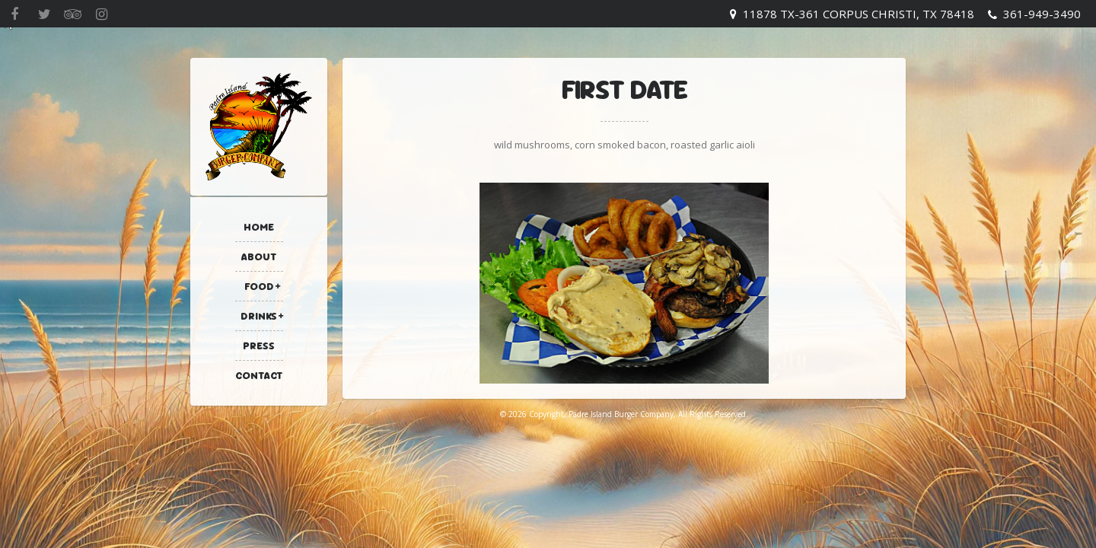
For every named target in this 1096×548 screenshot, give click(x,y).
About (259, 256)
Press (259, 345)
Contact (259, 375)
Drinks (259, 316)
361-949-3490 (1042, 13)
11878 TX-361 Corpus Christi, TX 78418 (858, 13)
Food (259, 286)
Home (259, 227)
